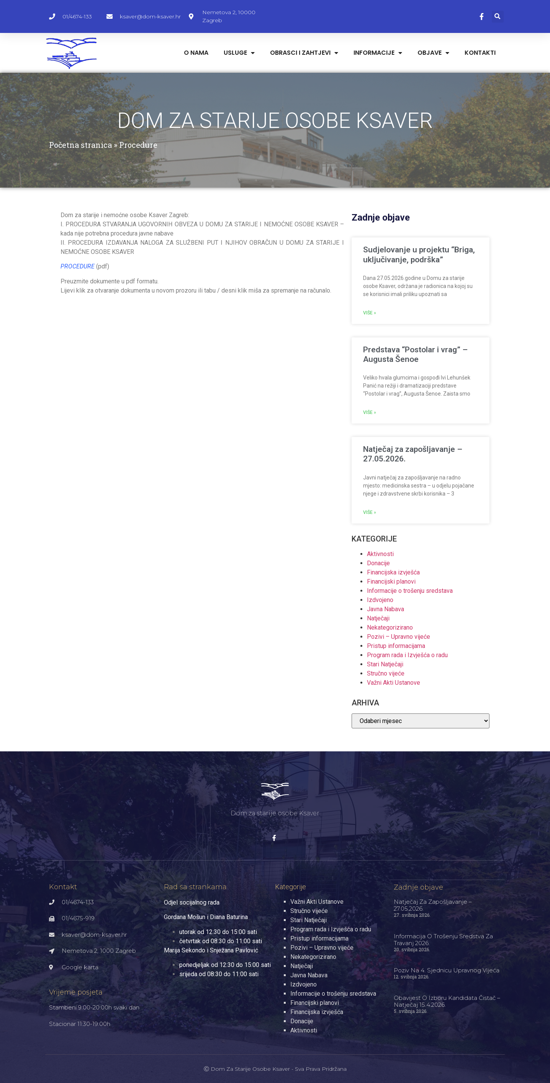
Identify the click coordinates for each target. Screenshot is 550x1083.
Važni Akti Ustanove (393, 682)
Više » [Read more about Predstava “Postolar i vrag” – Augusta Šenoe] (369, 412)
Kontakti (480, 52)
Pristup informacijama (396, 645)
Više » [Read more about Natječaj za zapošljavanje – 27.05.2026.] (369, 512)
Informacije (378, 53)
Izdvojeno (380, 600)
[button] (498, 17)
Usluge (239, 53)
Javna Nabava (385, 609)
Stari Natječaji (385, 664)
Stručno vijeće (385, 673)
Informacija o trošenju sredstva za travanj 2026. (443, 939)
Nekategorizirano (390, 627)
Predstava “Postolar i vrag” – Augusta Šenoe (415, 354)
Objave (433, 53)
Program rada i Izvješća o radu (407, 655)
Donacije (378, 563)
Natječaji (378, 618)
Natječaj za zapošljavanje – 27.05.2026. (433, 905)
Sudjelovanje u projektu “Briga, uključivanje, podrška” (419, 254)
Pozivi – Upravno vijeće (398, 636)
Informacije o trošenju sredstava (410, 590)
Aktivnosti (380, 554)
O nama (196, 52)
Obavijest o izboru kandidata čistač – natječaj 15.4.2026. (447, 1001)
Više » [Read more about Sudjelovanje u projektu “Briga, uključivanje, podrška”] (369, 313)
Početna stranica (80, 145)
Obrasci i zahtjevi (304, 53)
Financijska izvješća (393, 572)
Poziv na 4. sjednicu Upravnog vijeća (446, 969)
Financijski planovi (391, 581)
